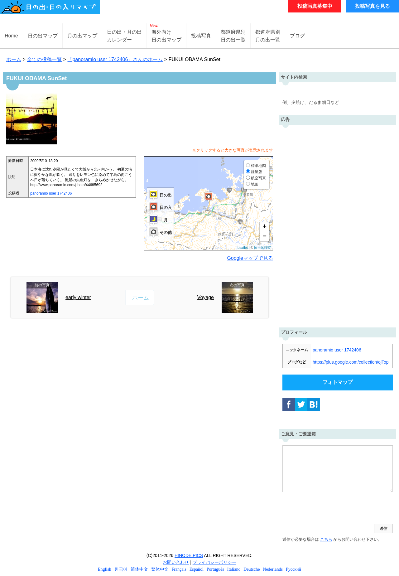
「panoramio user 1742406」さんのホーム (115, 59)
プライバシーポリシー (214, 562)
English (104, 569)
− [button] (264, 236)
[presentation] (329, 508)
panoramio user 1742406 (51, 193)
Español (197, 569)
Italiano (234, 569)
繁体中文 (160, 569)
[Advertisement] (337, 224)
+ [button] (264, 227)
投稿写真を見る (372, 6)
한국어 (120, 569)
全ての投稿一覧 (44, 59)
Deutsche (251, 569)
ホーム (13, 59)
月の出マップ (82, 35)
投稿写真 (201, 35)
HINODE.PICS (189, 555)
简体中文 (139, 569)
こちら (326, 539)
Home (11, 35)
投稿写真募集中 (314, 6)
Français (178, 569)
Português (215, 569)
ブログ (297, 35)
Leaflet (243, 247)
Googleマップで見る (250, 258)
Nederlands (273, 569)
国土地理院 (262, 247)
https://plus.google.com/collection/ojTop (351, 362)
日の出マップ (43, 35)
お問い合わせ (176, 562)
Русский (293, 569)
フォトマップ (338, 382)
